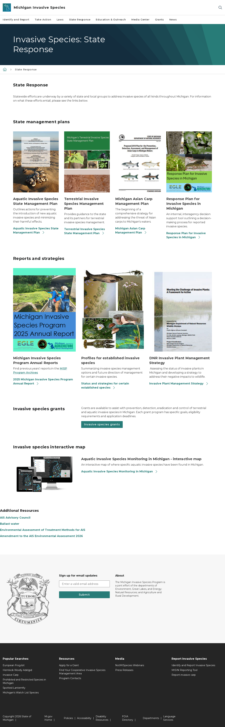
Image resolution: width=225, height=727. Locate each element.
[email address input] (84, 583)
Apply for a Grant (69, 665)
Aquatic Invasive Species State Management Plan (36, 230)
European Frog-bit (14, 665)
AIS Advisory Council (15, 517)
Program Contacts (70, 678)
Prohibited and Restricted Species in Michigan (24, 681)
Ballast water (9, 523)
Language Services (169, 718)
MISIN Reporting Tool (184, 670)
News (173, 19)
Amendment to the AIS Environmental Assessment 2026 (41, 536)
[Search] (220, 7)
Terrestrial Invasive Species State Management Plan (84, 231)
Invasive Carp (11, 674)
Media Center (140, 19)
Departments (151, 718)
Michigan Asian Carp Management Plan (131, 230)
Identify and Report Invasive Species (193, 665)
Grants (159, 19)
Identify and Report (16, 19)
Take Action (43, 19)
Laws (60, 19)
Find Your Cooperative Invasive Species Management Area (82, 672)
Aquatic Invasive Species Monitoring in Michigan (119, 471)
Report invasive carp (184, 674)
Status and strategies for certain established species (105, 385)
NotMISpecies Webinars (129, 665)
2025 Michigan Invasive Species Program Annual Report (43, 381)
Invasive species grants (102, 424)
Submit (84, 594)
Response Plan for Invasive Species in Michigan (186, 235)
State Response (79, 19)
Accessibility (84, 718)
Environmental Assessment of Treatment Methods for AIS (42, 530)
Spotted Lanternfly (14, 687)
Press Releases (124, 670)
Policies (68, 718)
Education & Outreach (111, 19)
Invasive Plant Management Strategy (178, 383)
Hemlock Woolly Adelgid (17, 670)
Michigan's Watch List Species (21, 692)
